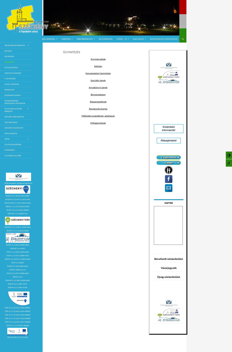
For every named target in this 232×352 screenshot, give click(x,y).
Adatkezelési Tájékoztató (163, 39)
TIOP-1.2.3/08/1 (17, 263)
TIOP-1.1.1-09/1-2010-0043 (17, 252)
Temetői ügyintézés (12, 73)
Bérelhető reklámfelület (168, 258)
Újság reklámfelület (168, 277)
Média (6, 139)
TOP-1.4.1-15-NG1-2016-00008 (17, 318)
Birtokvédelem (98, 94)
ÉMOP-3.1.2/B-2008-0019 (17, 266)
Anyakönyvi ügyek (98, 87)
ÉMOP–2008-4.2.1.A (17, 270)
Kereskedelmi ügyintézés (98, 73)
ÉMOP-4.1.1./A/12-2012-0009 (18, 196)
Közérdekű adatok (12, 95)
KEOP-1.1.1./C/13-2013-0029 (17, 206)
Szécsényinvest (11, 122)
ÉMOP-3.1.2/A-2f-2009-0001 (17, 245)
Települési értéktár (12, 144)
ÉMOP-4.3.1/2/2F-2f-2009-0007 (17, 259)
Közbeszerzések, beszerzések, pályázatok (14, 102)
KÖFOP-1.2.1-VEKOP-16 (18, 213)
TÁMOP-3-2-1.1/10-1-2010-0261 (17, 227)
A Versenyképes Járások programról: (18, 183)
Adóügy (98, 66)
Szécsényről (48, 39)
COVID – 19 (121, 39)
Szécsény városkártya (14, 117)
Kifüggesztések (98, 123)
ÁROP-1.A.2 (17, 277)
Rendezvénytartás (98, 108)
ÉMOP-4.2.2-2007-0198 (17, 287)
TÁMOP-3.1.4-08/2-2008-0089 (17, 280)
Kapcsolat (138, 39)
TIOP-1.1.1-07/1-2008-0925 (17, 255)
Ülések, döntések (11, 84)
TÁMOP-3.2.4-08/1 (17, 248)
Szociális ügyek (98, 80)
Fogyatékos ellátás (12, 156)
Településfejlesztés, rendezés (13, 110)
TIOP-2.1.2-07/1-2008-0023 (17, 273)
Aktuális (8, 51)
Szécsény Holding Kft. (13, 128)
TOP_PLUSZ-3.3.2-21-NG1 (17, 337)
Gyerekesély (9, 150)
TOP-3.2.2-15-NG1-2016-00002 (17, 315)
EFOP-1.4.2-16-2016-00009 (18, 210)
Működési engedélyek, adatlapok (98, 115)
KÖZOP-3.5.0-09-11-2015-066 (17, 199)
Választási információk (14, 45)
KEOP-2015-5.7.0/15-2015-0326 (18, 203)
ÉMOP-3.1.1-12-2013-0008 (18, 231)
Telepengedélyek (98, 101)
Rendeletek (9, 90)
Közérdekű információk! (168, 129)
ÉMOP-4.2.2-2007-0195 (17, 284)
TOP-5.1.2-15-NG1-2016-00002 (17, 311)
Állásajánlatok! (169, 140)
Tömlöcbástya (10, 133)
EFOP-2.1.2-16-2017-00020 (18, 325)
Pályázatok (9, 56)
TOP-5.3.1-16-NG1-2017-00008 (17, 322)
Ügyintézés (9, 62)
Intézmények (106, 39)
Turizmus (66, 39)
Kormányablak (98, 59)
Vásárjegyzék (169, 268)
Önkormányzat (85, 39)
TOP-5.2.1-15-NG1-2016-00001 (17, 308)
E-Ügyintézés (10, 79)
